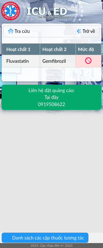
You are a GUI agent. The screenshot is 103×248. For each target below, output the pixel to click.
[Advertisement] (51, 167)
